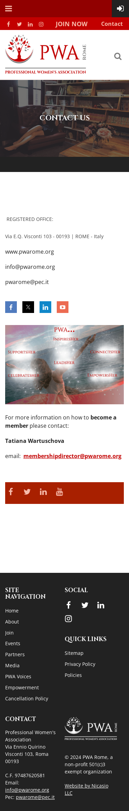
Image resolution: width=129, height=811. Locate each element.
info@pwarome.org (27, 790)
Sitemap (74, 653)
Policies (73, 675)
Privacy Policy (80, 664)
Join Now (71, 24)
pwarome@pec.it (35, 797)
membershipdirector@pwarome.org (72, 456)
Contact (112, 24)
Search (117, 56)
